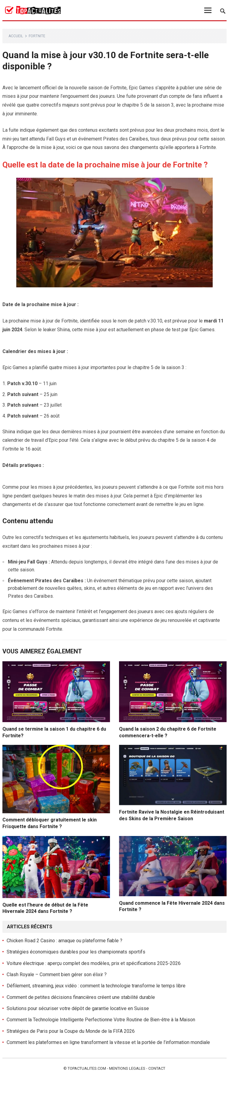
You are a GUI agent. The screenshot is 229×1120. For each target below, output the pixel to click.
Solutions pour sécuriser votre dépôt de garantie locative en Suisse (78, 1008)
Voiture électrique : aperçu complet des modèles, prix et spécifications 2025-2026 (94, 963)
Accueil (15, 36)
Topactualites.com (87, 1068)
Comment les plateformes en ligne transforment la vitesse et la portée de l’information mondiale (108, 1042)
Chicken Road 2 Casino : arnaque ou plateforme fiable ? (64, 940)
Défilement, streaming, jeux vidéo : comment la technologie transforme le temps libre (96, 986)
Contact (156, 1068)
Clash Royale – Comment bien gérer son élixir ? (57, 974)
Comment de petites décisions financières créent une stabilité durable (81, 997)
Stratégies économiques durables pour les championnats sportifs (76, 952)
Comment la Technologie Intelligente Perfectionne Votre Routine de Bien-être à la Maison (101, 1020)
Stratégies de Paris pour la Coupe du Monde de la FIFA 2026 (71, 1031)
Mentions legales (127, 1068)
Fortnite (37, 36)
